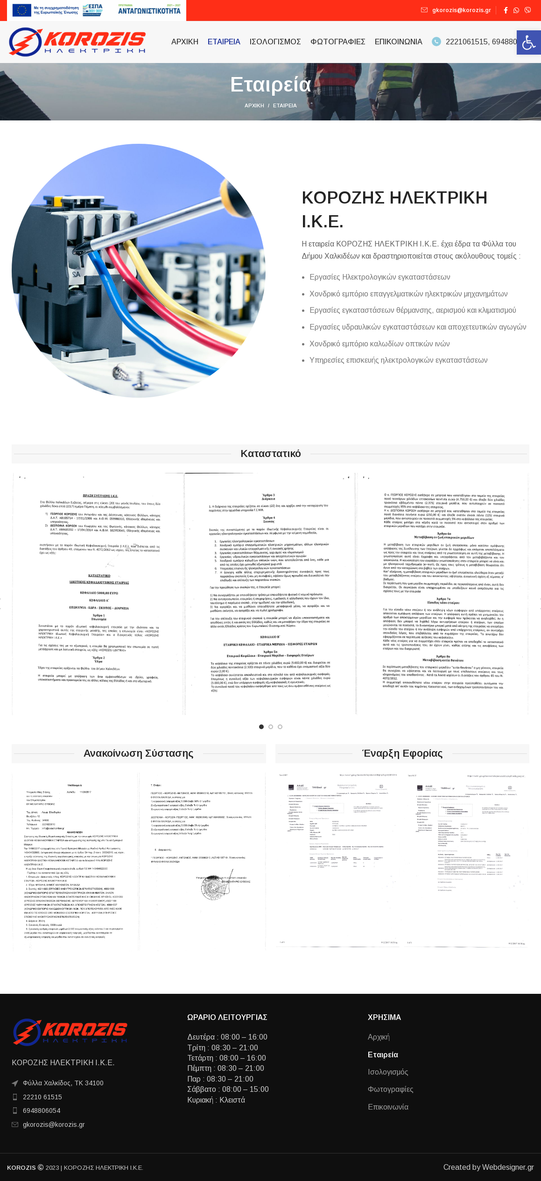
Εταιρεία (383, 1055)
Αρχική (254, 105)
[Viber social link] (528, 10)
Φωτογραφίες (391, 1089)
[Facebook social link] (506, 10)
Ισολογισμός (388, 1072)
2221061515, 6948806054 (483, 42)
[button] (529, 42)
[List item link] (90, 1097)
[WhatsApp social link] (516, 10)
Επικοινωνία (388, 1107)
